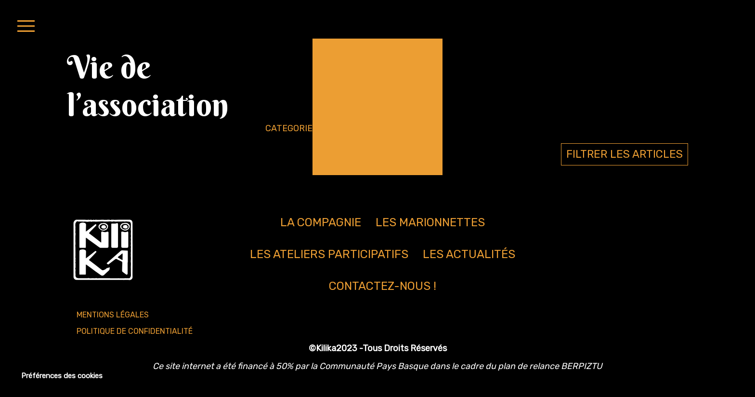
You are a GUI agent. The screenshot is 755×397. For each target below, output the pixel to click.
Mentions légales (113, 314)
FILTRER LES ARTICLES (624, 154)
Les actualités (469, 254)
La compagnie (320, 222)
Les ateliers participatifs (329, 254)
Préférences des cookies (62, 375)
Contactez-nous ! (382, 286)
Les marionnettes (430, 222)
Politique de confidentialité (135, 331)
